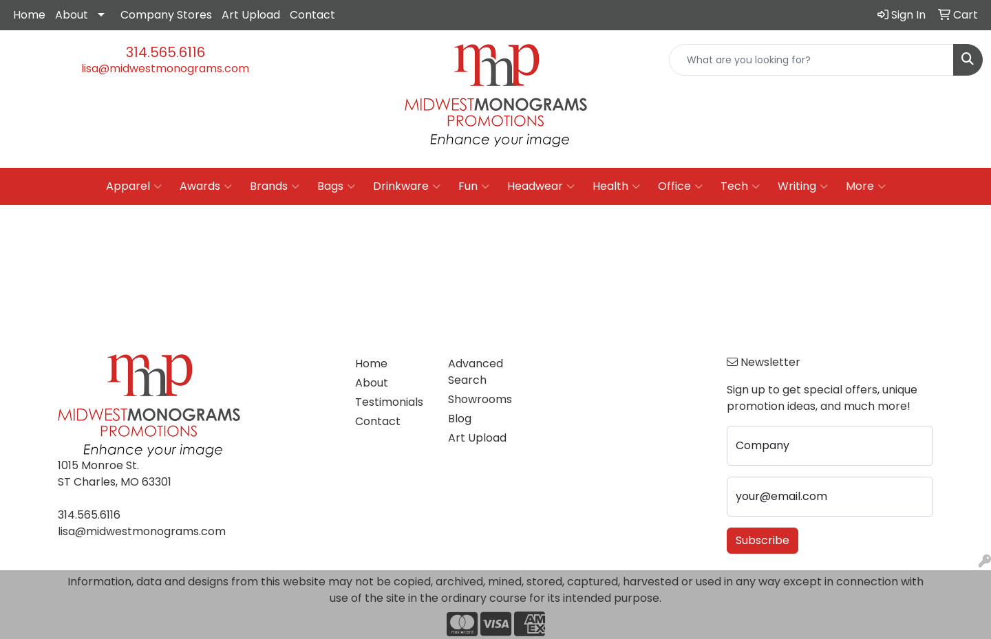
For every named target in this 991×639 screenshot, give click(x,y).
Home (29, 15)
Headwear (541, 186)
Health (616, 186)
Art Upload (251, 15)
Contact (312, 15)
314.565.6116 (165, 52)
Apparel (134, 186)
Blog (459, 418)
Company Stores (166, 15)
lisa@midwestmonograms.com (165, 68)
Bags (336, 186)
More (866, 186)
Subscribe (762, 540)
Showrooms (480, 399)
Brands (274, 186)
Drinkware (406, 186)
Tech (740, 186)
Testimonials (389, 402)
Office (680, 186)
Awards (206, 186)
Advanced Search (475, 372)
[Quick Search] (811, 60)
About (71, 15)
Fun (473, 186)
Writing (803, 186)
